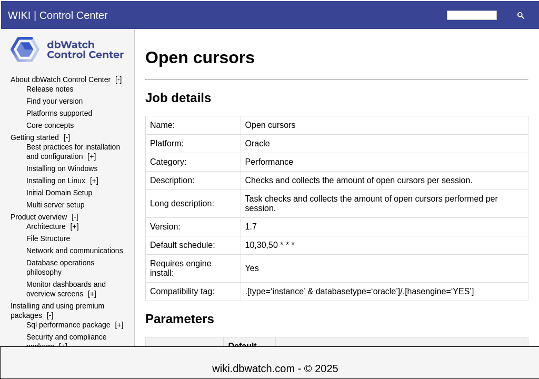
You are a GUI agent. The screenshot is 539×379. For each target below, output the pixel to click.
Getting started (35, 137)
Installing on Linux (55, 180)
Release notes (50, 89)
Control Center (73, 15)
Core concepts (50, 125)
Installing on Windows (61, 168)
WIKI (19, 15)
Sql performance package (68, 325)
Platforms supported (59, 113)
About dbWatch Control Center (61, 79)
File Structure (48, 238)
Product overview (39, 217)
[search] (471, 15)
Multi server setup (55, 205)
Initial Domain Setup (59, 192)
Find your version (54, 101)
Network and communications (74, 250)
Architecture (46, 226)
